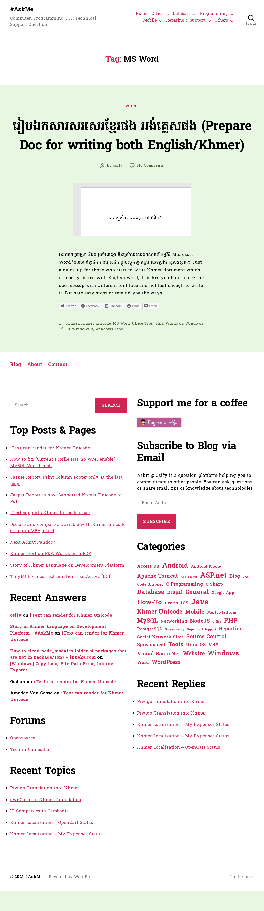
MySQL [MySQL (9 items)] (147, 641)
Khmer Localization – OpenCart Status (51, 843)
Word (132, 107)
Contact (59, 385)
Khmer (72, 344)
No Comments (150, 185)
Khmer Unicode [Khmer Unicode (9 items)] (159, 632)
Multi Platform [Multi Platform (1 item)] (221, 633)
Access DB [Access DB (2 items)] (148, 587)
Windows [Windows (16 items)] (223, 674)
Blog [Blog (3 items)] (234, 596)
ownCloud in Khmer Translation (45, 820)
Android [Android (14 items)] (175, 586)
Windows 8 (82, 349)
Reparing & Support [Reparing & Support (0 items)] (201, 650)
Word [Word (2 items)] (143, 683)
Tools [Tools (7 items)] (175, 665)
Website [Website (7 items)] (194, 674)
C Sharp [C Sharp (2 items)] (214, 605)
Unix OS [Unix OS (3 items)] (196, 665)
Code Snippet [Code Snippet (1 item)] (150, 605)
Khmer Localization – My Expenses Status (56, 854)
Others (221, 21)
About (35, 385)
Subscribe (156, 542)
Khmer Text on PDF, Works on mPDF (50, 574)
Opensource (22, 758)
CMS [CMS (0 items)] (246, 597)
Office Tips (142, 344)
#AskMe (22, 10)
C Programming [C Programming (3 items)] (184, 604)
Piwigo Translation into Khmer (44, 808)
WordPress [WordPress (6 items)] (166, 683)
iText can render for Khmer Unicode (50, 468)
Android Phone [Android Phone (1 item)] (206, 586)
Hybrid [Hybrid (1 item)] (171, 623)
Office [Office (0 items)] (216, 642)
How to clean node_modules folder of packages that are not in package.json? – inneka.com (68, 674)
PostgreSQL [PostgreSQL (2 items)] (149, 650)
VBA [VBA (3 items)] (213, 665)
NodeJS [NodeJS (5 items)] (200, 641)
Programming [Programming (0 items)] (174, 650)
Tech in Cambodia (29, 770)
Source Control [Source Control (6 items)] (206, 657)
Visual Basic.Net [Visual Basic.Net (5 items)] (158, 674)
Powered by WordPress (72, 897)
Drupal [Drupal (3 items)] (175, 613)
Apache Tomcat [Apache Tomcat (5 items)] (157, 596)
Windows (174, 344)
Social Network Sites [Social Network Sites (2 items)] (160, 657)
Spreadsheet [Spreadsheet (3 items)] (151, 665)
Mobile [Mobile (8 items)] (194, 632)
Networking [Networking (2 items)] (173, 642)
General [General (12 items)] (197, 612)
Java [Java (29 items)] (200, 622)
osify (117, 185)
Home (141, 14)
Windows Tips (109, 349)
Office (157, 14)
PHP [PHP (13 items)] (231, 641)
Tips (159, 344)
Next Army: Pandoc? (32, 563)
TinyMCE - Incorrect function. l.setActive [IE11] (61, 597)
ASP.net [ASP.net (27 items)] (213, 596)
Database (182, 14)
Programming (214, 14)
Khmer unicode (96, 344)
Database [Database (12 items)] (150, 612)
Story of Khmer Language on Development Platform (67, 585)
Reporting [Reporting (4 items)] (231, 649)
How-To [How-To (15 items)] (149, 623)
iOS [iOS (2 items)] (184, 623)
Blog (16, 385)
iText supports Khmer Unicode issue (50, 533)
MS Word (121, 344)
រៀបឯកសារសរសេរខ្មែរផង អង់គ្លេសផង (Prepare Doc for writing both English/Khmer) (132, 146)
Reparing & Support (186, 21)
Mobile (150, 21)
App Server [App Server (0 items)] (189, 597)
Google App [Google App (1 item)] (223, 613)
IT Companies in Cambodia (39, 831)
